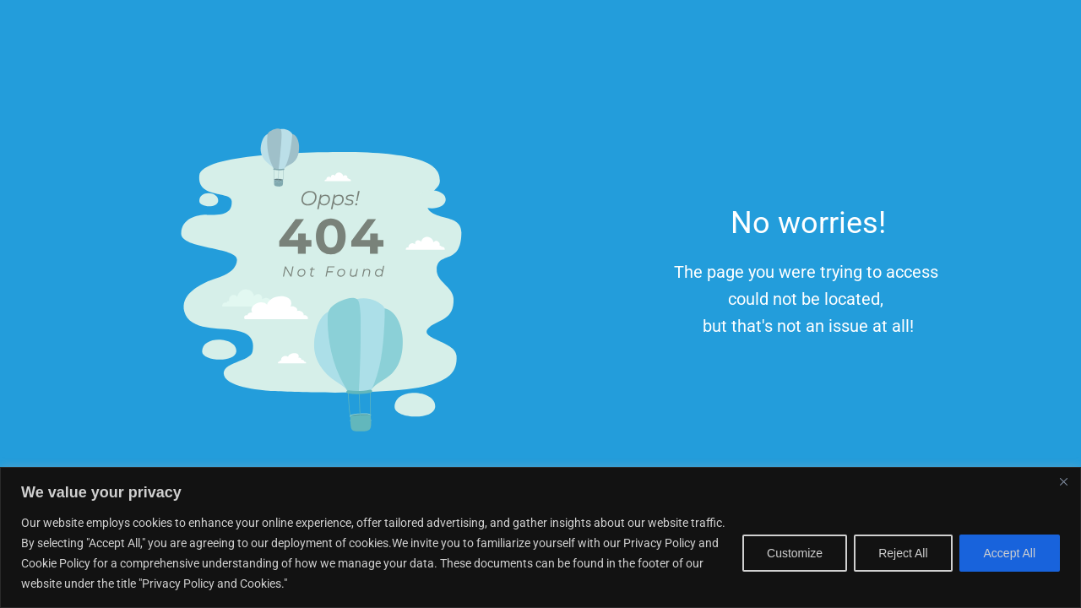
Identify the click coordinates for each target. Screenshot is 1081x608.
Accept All (1009, 553)
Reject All (902, 553)
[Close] (1063, 481)
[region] (540, 537)
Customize (795, 553)
